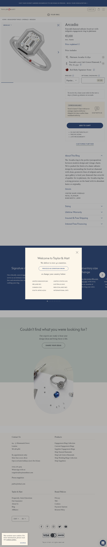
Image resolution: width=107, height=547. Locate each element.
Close (77, 252)
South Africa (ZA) (39, 290)
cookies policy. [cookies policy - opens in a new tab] (11, 540)
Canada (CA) (37, 287)
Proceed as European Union (53, 268)
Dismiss (23, 543)
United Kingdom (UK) (40, 281)
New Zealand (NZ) (60, 287)
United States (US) (61, 281)
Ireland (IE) (36, 284)
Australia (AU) (59, 284)
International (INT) (61, 290)
